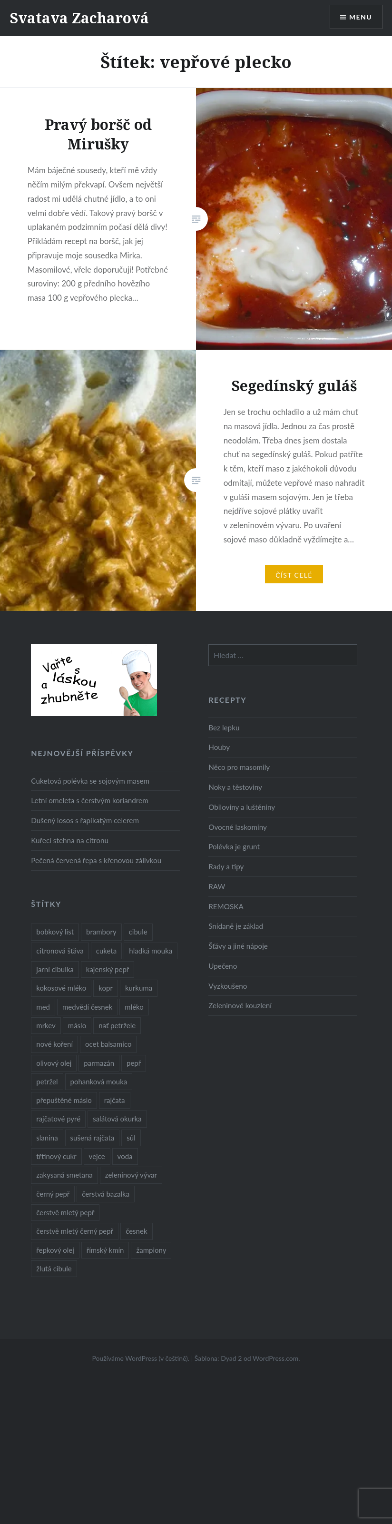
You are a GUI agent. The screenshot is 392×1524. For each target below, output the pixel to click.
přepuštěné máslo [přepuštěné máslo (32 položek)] (63, 1100)
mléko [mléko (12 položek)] (134, 1007)
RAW (216, 886)
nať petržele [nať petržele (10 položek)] (117, 1025)
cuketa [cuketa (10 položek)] (106, 950)
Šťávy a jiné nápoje (238, 946)
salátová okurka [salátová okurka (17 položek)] (117, 1118)
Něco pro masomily (239, 767)
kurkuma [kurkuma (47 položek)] (138, 987)
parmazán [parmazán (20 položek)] (99, 1063)
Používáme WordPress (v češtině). (140, 1358)
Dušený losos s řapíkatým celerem (85, 820)
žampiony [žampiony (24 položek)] (151, 1250)
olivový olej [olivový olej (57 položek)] (53, 1063)
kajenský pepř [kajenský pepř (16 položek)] (107, 969)
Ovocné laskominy (237, 827)
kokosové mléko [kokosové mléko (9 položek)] (61, 987)
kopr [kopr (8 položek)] (105, 987)
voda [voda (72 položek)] (125, 1156)
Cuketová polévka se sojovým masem (90, 781)
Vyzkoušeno (227, 986)
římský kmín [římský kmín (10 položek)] (105, 1250)
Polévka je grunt (234, 846)
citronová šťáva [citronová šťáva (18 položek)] (60, 950)
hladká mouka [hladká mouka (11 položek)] (150, 950)
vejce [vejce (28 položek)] (97, 1156)
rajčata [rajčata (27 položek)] (114, 1100)
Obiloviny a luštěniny (241, 807)
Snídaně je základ (235, 926)
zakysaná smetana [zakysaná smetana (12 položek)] (64, 1174)
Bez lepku (223, 727)
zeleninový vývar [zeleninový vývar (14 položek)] (131, 1174)
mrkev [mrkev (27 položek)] (46, 1025)
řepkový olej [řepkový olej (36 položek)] (55, 1250)
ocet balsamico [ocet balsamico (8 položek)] (108, 1044)
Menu (360, 17)
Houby (219, 747)
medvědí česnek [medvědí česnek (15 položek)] (87, 1007)
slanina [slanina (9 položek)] (47, 1137)
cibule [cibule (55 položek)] (138, 931)
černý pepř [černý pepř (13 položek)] (52, 1194)
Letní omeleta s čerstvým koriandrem (89, 800)
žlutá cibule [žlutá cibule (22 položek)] (53, 1268)
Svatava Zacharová (79, 18)
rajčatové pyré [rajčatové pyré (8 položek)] (58, 1118)
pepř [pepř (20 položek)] (134, 1063)
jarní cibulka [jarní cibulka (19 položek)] (54, 969)
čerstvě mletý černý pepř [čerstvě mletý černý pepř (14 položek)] (74, 1231)
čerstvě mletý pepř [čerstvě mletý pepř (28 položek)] (65, 1212)
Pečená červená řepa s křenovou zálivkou (96, 860)
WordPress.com (275, 1358)
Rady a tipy (226, 866)
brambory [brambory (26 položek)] (101, 931)
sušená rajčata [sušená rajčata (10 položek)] (92, 1137)
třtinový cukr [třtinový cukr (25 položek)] (56, 1156)
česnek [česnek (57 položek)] (136, 1231)
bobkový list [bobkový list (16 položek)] (55, 931)
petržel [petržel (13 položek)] (47, 1081)
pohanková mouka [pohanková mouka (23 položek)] (98, 1081)
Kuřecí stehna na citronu (69, 840)
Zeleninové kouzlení (240, 1005)
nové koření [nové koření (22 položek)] (54, 1044)
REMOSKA (226, 906)
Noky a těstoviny (235, 787)
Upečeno (222, 966)
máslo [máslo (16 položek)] (77, 1025)
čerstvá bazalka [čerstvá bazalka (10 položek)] (105, 1194)
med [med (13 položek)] (43, 1007)
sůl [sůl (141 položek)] (131, 1137)
